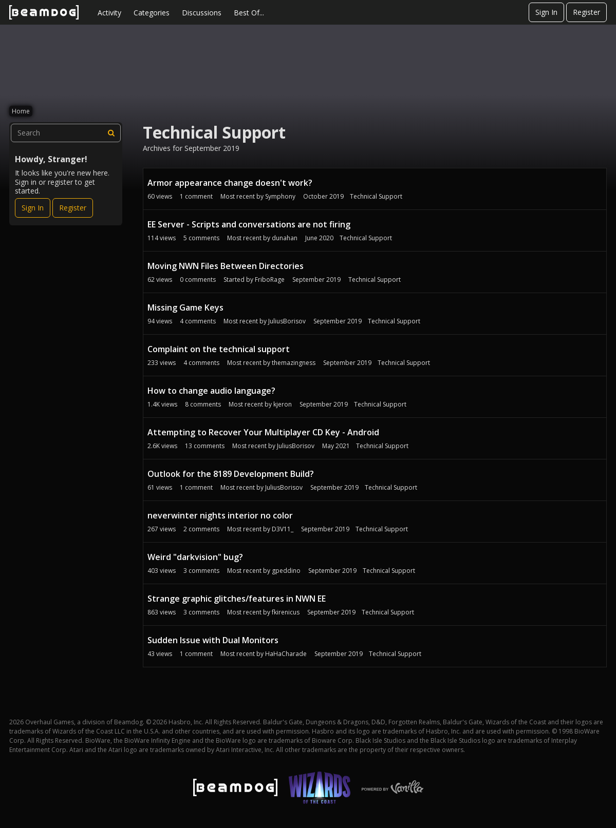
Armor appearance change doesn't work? (229, 182)
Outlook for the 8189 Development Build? (230, 473)
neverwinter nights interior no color (220, 515)
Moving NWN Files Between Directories (225, 266)
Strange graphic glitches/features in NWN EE (236, 598)
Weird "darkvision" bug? (195, 557)
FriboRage (270, 279)
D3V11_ (282, 529)
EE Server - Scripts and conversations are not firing (248, 224)
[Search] (111, 133)
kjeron (282, 404)
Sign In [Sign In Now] (33, 208)
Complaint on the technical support (218, 349)
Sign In (546, 12)
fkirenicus (286, 612)
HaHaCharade (286, 653)
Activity (109, 12)
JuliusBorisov (287, 321)
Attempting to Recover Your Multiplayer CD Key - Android (263, 432)
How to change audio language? (211, 390)
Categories (152, 12)
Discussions (201, 12)
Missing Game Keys (185, 307)
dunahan (284, 238)
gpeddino (286, 570)
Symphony (280, 196)
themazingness (293, 362)
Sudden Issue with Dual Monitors (212, 640)
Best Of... (249, 12)
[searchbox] (66, 133)
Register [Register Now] (72, 208)
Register (586, 12)
